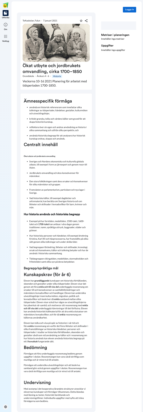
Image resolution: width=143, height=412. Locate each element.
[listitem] (5, 14)
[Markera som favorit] (81, 20)
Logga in (129, 10)
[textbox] (56, 250)
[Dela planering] (86, 20)
